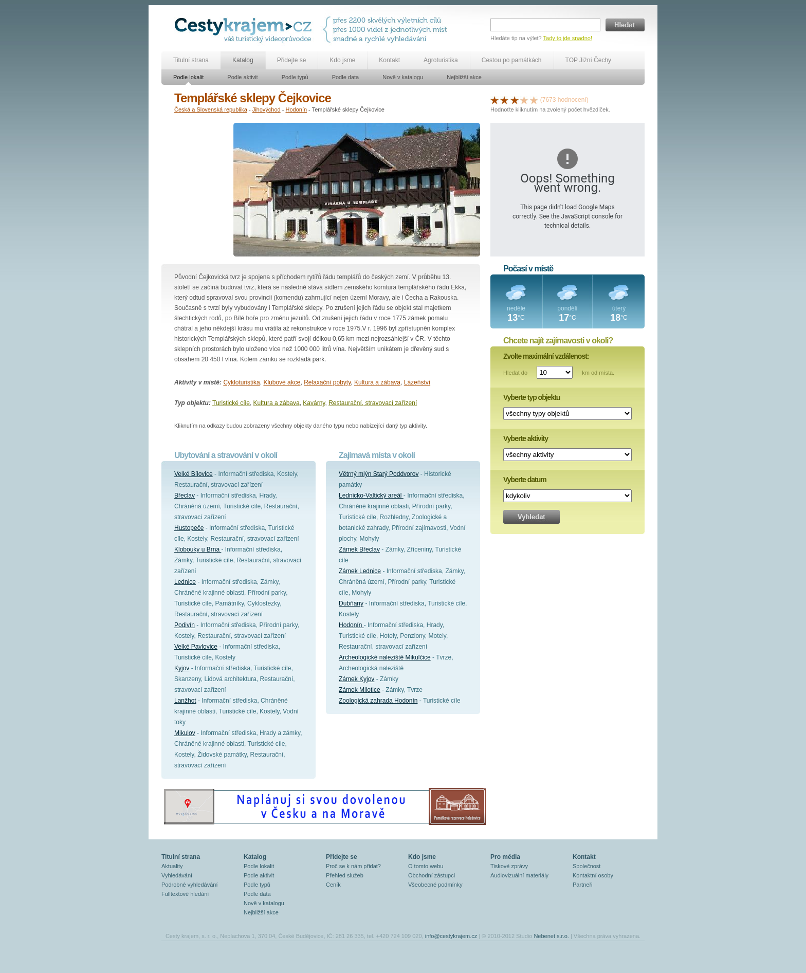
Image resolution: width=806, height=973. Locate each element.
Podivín (184, 625)
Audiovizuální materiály (519, 875)
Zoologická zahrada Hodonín (378, 700)
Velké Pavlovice (195, 646)
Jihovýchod (266, 109)
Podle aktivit (242, 77)
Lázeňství (417, 382)
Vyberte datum (524, 479)
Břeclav (184, 495)
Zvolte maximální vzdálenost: (546, 356)
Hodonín (296, 109)
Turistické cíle (231, 403)
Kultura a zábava (377, 382)
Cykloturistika (241, 382)
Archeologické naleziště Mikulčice (385, 657)
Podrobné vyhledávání (189, 885)
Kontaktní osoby (593, 875)
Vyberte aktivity (525, 438)
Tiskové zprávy (509, 866)
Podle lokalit (188, 77)
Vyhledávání (176, 875)
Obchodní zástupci (431, 875)
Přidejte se (291, 60)
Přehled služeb (344, 875)
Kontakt (389, 60)
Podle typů (295, 77)
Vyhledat (531, 517)
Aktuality (172, 866)
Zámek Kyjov (356, 679)
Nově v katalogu (402, 77)
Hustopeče (189, 527)
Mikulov (184, 733)
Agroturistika (441, 60)
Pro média (505, 856)
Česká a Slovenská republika (210, 109)
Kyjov (181, 668)
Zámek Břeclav (359, 549)
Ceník (333, 885)
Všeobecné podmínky (435, 885)
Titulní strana (191, 60)
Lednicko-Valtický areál (371, 495)
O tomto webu (425, 866)
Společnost (586, 866)
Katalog (242, 60)
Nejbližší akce (464, 77)
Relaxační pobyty (327, 382)
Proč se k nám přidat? (353, 866)
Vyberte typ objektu (531, 397)
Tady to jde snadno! (567, 38)
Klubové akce (281, 382)
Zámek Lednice (360, 571)
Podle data (345, 77)
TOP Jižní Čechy (588, 60)
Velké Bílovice (193, 474)
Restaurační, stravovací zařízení (372, 403)
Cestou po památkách (512, 60)
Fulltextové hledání (185, 894)
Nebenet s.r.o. (551, 936)
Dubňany (351, 603)
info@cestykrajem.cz (451, 936)
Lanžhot (185, 700)
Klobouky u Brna (197, 549)
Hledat (625, 25)
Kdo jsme (342, 60)
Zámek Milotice (359, 689)
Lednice (185, 581)
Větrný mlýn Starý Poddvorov (378, 474)
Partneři (583, 885)
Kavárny (314, 403)
